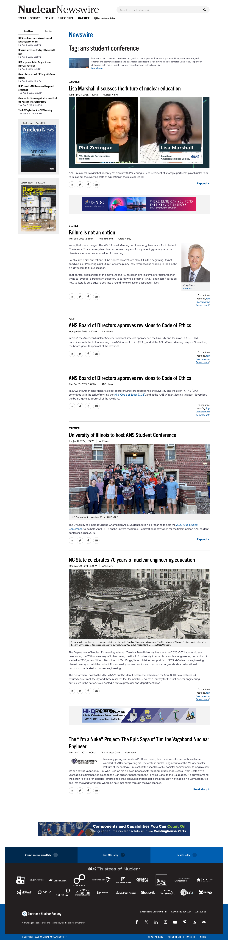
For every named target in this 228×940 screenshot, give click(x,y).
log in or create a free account (203, 302)
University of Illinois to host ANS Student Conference (122, 434)
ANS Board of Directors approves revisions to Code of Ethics (130, 324)
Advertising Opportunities (153, 911)
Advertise (83, 18)
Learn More (97, 68)
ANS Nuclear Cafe (110, 752)
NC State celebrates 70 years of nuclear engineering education (132, 559)
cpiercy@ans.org (191, 288)
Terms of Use (174, 937)
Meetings (73, 225)
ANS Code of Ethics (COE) (129, 394)
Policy (72, 318)
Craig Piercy (124, 238)
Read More (201, 789)
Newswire (81, 34)
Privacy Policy (155, 937)
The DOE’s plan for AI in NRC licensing (35, 110)
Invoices (190, 937)
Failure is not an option (92, 232)
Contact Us (200, 911)
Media (203, 937)
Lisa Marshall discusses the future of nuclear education (125, 88)
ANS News (107, 331)
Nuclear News (110, 94)
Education (74, 81)
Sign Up (49, 18)
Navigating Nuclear (181, 911)
